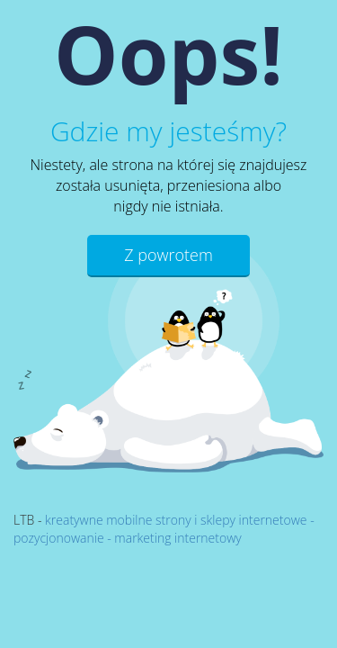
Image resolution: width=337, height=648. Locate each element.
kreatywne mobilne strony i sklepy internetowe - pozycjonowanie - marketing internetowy (164, 528)
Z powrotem (168, 255)
